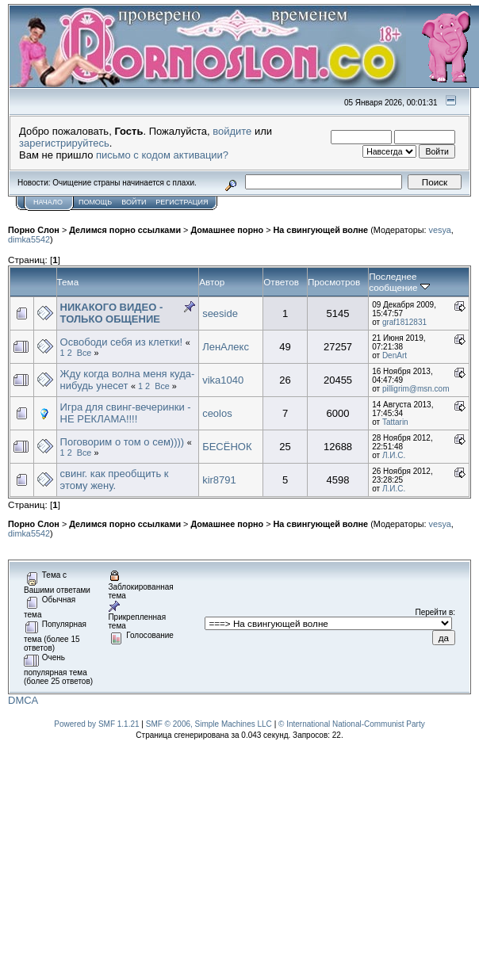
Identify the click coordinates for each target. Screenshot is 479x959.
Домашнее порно (226, 230)
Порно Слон (33, 230)
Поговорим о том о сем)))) (122, 442)
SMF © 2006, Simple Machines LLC (209, 724)
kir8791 (219, 480)
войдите (232, 131)
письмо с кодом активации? (162, 155)
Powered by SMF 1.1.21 (96, 724)
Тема (68, 282)
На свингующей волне (321, 230)
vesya (440, 230)
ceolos (217, 413)
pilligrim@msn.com (416, 388)
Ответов (281, 282)
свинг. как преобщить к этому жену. (114, 479)
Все (84, 352)
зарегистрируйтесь (64, 143)
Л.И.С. (393, 455)
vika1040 (222, 380)
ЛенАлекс (225, 347)
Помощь (95, 202)
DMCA (23, 700)
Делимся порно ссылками (125, 230)
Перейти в (435, 612)
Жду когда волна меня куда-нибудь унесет (127, 380)
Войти (133, 202)
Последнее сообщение (399, 281)
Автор (211, 282)
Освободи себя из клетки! (121, 342)
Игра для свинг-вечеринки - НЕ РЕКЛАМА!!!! (125, 413)
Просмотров (334, 282)
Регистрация (181, 202)
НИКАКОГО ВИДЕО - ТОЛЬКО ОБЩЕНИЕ (111, 313)
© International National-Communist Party (351, 724)
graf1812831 (404, 322)
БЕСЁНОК (226, 447)
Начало (48, 202)
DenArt (394, 355)
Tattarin (395, 422)
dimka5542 (29, 239)
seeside (220, 313)
